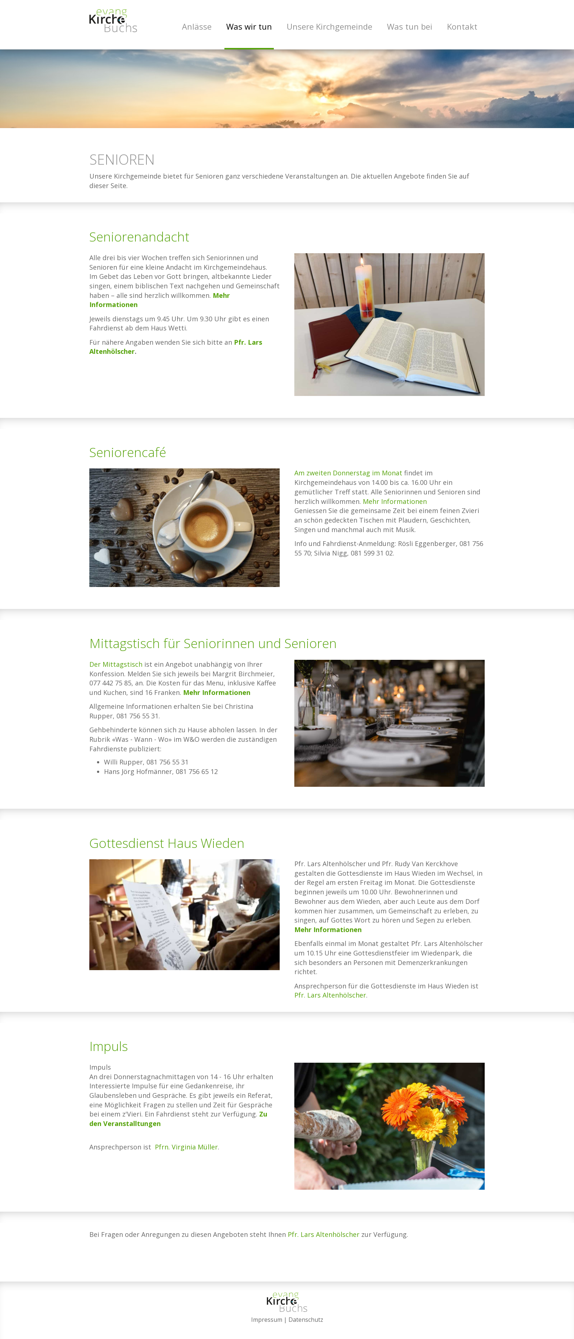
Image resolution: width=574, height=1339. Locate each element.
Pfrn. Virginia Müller (186, 1154)
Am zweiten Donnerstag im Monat (348, 480)
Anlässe (197, 26)
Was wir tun (249, 26)
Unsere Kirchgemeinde (329, 26)
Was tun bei (409, 26)
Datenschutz (305, 1320)
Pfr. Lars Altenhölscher (330, 1002)
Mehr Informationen (394, 508)
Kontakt (462, 26)
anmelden (287, 1328)
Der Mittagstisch (115, 671)
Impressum (266, 1320)
